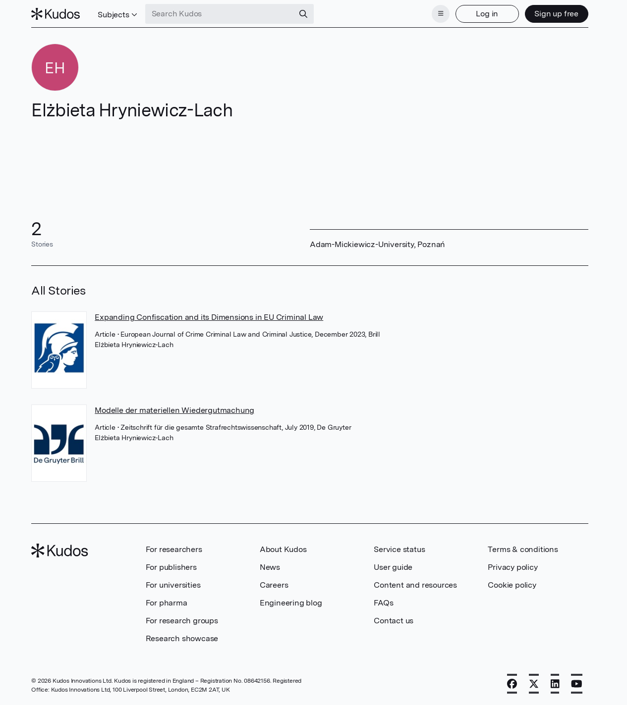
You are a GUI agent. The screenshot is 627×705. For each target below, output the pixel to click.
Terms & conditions (523, 549)
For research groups (182, 620)
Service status (399, 549)
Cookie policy (512, 585)
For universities (173, 585)
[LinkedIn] (555, 684)
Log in (487, 13)
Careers (274, 585)
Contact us (393, 620)
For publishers (171, 567)
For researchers (174, 549)
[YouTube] (576, 684)
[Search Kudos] (219, 13)
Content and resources (415, 585)
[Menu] (441, 14)
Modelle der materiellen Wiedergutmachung (174, 410)
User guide (393, 567)
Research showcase (182, 638)
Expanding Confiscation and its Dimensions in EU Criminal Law (209, 317)
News (270, 567)
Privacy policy (512, 567)
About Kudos (283, 549)
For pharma (166, 602)
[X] (534, 684)
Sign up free (556, 13)
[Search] (303, 13)
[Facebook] (512, 684)
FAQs (383, 602)
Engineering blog (291, 602)
